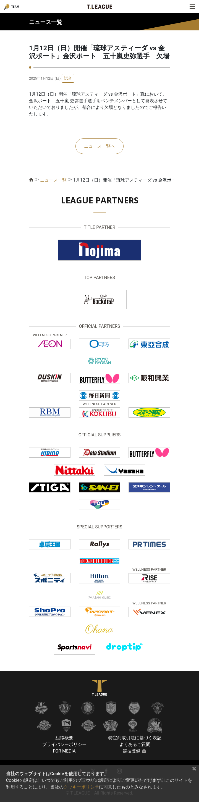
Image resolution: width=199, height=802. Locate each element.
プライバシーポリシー (64, 744)
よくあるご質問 (134, 744)
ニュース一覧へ (99, 146)
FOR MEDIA (64, 751)
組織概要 (64, 737)
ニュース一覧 (53, 180)
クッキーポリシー (81, 787)
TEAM (15, 7)
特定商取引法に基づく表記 (134, 737)
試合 (68, 78)
